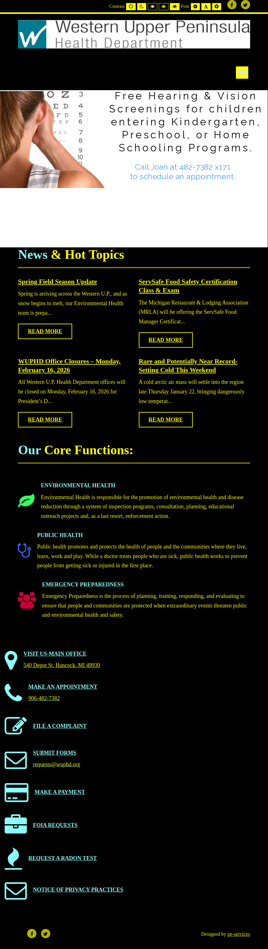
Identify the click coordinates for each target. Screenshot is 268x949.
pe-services (239, 934)
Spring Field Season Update (57, 281)
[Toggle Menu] (242, 72)
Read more (45, 331)
